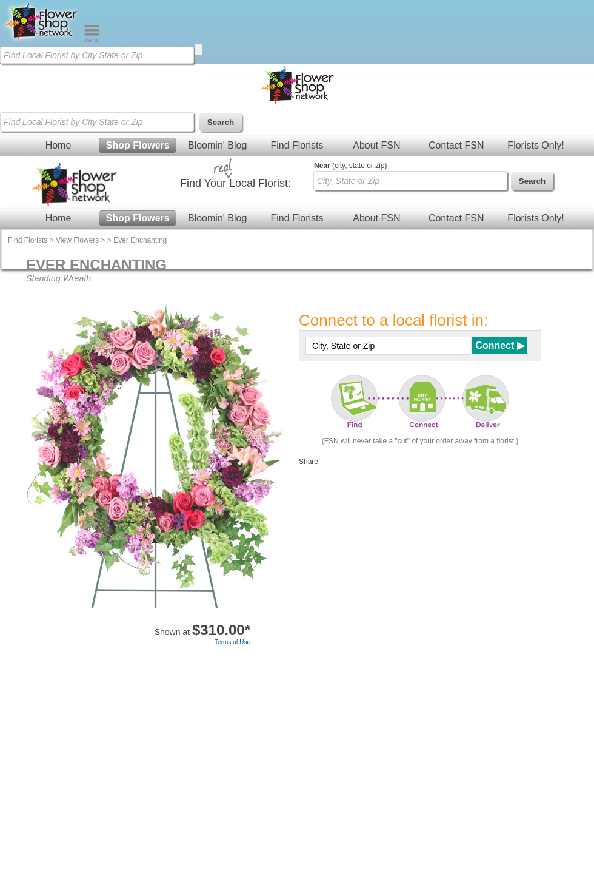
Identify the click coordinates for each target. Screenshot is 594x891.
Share (308, 461)
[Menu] (92, 40)
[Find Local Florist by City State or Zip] (97, 55)
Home (58, 145)
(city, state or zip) (350, 165)
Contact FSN (456, 145)
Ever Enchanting (140, 240)
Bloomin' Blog (217, 145)
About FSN (376, 145)
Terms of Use (232, 642)
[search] (198, 49)
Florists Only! (535, 145)
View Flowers (77, 240)
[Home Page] (42, 40)
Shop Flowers (138, 145)
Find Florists (296, 145)
